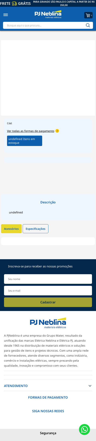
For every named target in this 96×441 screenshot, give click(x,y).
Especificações (35, 229)
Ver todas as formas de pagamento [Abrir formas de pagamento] (33, 131)
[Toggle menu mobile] (9, 15)
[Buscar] (88, 25)
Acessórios (11, 229)
